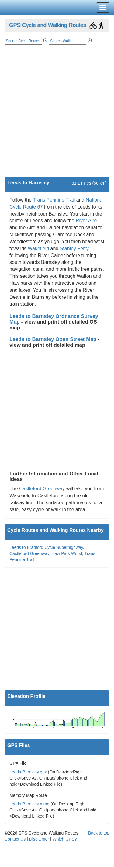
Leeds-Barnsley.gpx (28, 772)
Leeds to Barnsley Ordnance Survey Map (53, 319)
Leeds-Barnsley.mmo (29, 803)
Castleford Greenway (42, 488)
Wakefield (38, 248)
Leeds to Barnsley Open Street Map (53, 339)
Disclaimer (39, 839)
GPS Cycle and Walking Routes (47, 25)
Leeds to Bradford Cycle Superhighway (46, 547)
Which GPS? (64, 839)
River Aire (86, 220)
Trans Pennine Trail (54, 199)
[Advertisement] (57, 117)
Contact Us (15, 839)
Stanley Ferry (74, 248)
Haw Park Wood (66, 553)
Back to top (98, 833)
